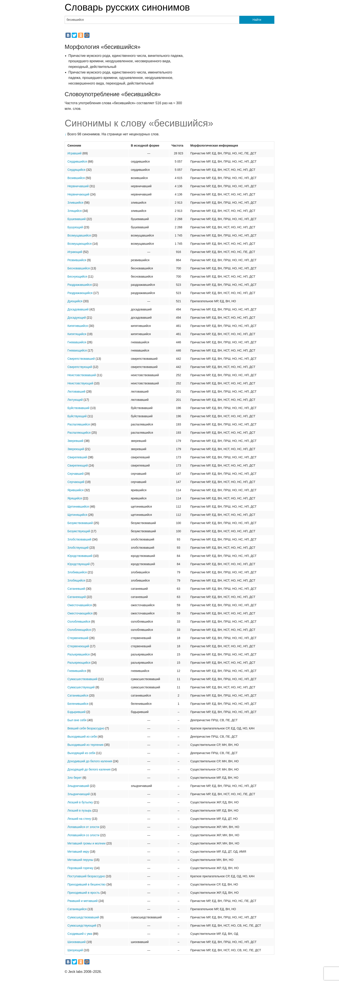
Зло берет (74, 777)
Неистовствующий (80, 383)
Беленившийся (77, 703)
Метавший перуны (80, 860)
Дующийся (74, 301)
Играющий (74, 252)
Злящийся (74, 211)
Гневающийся (77, 350)
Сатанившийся (77, 695)
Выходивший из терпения (85, 744)
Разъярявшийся (78, 654)
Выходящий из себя (81, 753)
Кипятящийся (76, 334)
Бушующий (75, 227)
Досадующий (76, 317)
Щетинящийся (77, 514)
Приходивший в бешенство (86, 884)
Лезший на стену (79, 818)
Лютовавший (76, 391)
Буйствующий (77, 416)
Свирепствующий (79, 367)
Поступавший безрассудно (86, 876)
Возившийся (76, 178)
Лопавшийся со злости (83, 835)
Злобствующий (78, 547)
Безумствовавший (80, 523)
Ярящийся (74, 498)
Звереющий (75, 449)
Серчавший (75, 473)
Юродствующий (78, 564)
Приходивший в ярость (83, 892)
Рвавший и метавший (82, 901)
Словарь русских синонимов (127, 7)
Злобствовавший (79, 539)
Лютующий (75, 399)
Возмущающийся (79, 243)
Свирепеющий (77, 465)
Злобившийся (77, 572)
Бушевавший (76, 219)
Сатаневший (76, 588)
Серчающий (75, 482)
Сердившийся (77, 161)
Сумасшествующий (81, 687)
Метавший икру (78, 851)
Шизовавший (76, 942)
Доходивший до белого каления (89, 761)
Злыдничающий (78, 794)
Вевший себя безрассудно (85, 728)
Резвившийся (76, 260)
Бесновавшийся (78, 268)
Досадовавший (78, 309)
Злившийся (75, 202)
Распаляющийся (79, 432)
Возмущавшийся (79, 235)
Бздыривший (76, 712)
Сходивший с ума (79, 933)
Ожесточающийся (80, 613)
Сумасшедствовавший (83, 917)
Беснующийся (77, 276)
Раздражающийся (80, 293)
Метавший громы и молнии (86, 843)
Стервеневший (77, 638)
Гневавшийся (76, 342)
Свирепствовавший (81, 358)
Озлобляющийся (79, 629)
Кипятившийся (77, 326)
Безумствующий (78, 531)
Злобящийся (76, 580)
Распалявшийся (78, 424)
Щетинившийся (78, 506)
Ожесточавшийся (79, 605)
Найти (257, 19)
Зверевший (75, 441)
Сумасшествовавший (82, 679)
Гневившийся (76, 671)
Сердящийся (76, 169)
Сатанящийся (77, 909)
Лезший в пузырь (79, 810)
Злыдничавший (78, 786)
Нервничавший (78, 186)
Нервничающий (78, 194)
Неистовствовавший (81, 375)
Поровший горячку (80, 868)
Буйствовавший (78, 408)
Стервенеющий (78, 646)
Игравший (74, 153)
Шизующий (75, 950)
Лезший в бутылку (80, 802)
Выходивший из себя (82, 736)
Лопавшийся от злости (83, 827)
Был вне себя (76, 720)
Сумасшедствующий (81, 925)
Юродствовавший (79, 556)
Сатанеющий (76, 597)
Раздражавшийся (79, 284)
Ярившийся (75, 490)
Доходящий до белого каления (88, 769)
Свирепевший (77, 457)
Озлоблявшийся (78, 621)
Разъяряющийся (78, 662)
